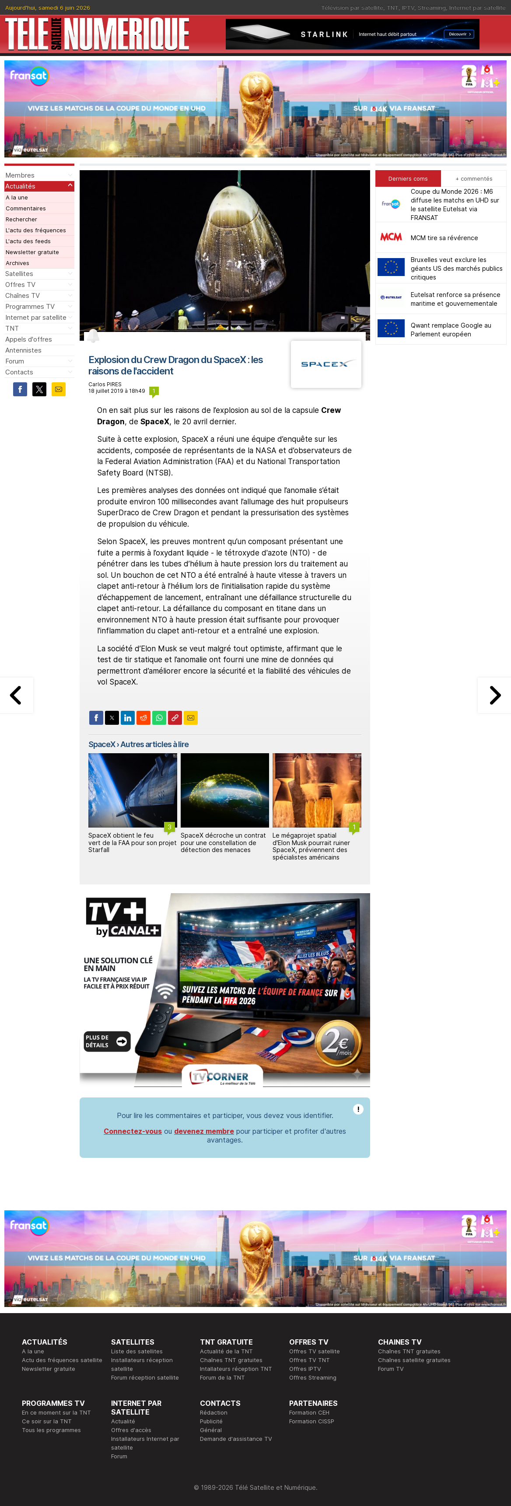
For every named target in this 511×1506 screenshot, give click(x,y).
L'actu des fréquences (36, 230)
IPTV (408, 7)
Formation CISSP (311, 1421)
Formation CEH (309, 1412)
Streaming (432, 7)
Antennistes (23, 350)
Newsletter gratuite (32, 251)
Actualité (123, 1421)
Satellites (19, 273)
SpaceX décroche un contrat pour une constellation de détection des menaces (223, 843)
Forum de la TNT (222, 1377)
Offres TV (20, 284)
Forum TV (391, 1368)
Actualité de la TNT (226, 1351)
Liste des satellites (137, 1351)
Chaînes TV (22, 295)
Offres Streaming (312, 1377)
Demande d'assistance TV (236, 1438)
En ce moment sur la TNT (56, 1412)
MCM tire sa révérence (444, 237)
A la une (17, 197)
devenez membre (204, 1131)
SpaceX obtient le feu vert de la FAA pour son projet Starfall (132, 843)
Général (211, 1429)
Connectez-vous (133, 1131)
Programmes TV (30, 306)
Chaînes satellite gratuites (414, 1359)
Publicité (211, 1421)
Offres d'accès (131, 1429)
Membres (20, 175)
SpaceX (101, 744)
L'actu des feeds (28, 241)
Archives (17, 262)
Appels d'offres (28, 339)
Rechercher (21, 219)
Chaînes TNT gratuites (231, 1359)
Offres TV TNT (309, 1359)
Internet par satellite (477, 7)
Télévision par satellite (352, 7)
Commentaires (26, 208)
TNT (393, 7)
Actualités (20, 186)
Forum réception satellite (145, 1377)
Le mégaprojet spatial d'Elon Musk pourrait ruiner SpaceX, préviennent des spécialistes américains (311, 846)
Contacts (19, 372)
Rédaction (214, 1412)
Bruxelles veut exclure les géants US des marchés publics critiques (457, 268)
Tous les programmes (51, 1429)
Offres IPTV (305, 1368)
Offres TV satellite (314, 1351)
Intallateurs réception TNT (236, 1368)
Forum (14, 361)
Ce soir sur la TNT (47, 1421)
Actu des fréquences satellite (62, 1359)
